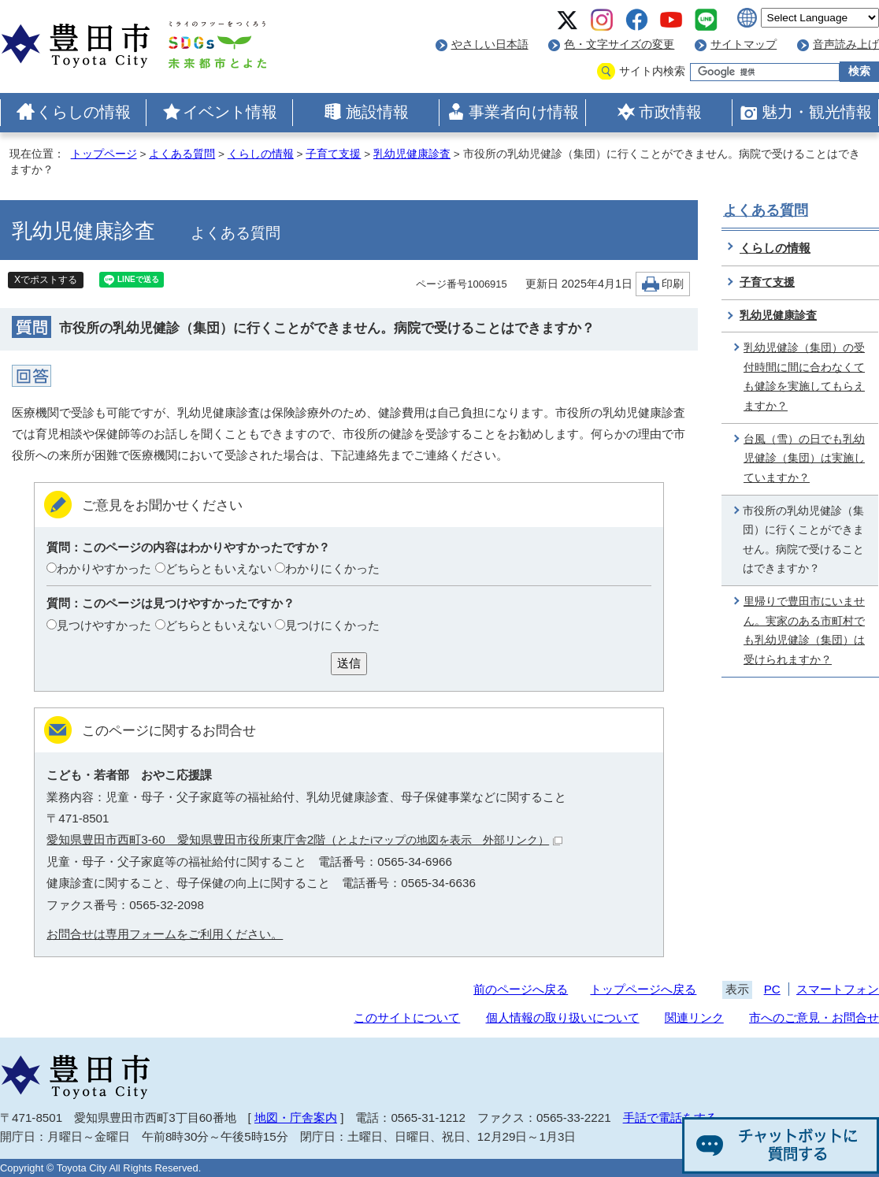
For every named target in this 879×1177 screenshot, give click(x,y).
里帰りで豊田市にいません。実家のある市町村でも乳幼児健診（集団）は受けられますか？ (804, 631)
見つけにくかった (332, 625)
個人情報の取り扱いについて (563, 1017)
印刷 (673, 284)
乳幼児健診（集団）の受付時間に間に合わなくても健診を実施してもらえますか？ (804, 377)
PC (772, 989)
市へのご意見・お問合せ (814, 1017)
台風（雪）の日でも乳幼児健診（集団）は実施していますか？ (804, 458)
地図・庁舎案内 (295, 1117)
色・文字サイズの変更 (619, 44)
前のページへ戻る (520, 989)
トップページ (104, 154)
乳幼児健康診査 (412, 154)
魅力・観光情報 (817, 112)
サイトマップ (743, 44)
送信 (349, 663)
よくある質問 (182, 154)
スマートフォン (837, 989)
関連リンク (694, 1017)
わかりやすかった (104, 568)
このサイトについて (407, 1017)
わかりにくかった (332, 568)
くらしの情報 (83, 112)
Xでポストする (45, 279)
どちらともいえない (218, 568)
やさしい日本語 (490, 44)
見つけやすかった (104, 625)
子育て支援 (333, 154)
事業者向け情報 (524, 112)
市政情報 (670, 112)
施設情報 (377, 112)
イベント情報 (230, 112)
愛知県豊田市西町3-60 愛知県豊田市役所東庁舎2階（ (304, 839)
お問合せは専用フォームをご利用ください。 (164, 934)
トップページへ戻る (643, 989)
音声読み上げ (846, 44)
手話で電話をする (670, 1117)
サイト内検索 (652, 71)
